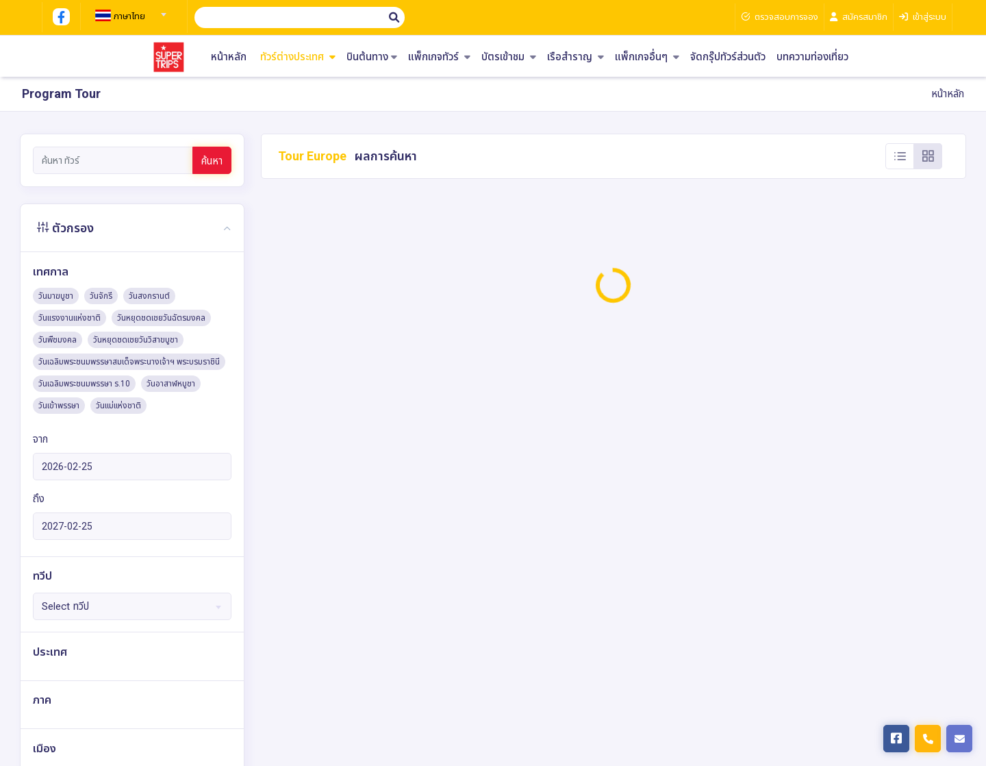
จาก (40, 439)
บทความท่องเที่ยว (812, 57)
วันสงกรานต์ (149, 296)
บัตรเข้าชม (508, 57)
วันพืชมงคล (57, 340)
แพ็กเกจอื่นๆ (647, 57)
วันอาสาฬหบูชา (171, 383)
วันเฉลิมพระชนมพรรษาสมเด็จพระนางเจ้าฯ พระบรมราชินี (129, 362)
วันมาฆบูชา (55, 296)
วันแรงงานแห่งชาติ (69, 318)
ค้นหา (212, 161)
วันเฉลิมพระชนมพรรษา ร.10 (84, 383)
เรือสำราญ (575, 57)
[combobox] (129, 10)
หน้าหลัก (228, 57)
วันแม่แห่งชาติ (118, 405)
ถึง (39, 499)
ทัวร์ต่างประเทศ (298, 57)
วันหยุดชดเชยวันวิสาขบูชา (135, 340)
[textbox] (129, 16)
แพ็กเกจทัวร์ (439, 57)
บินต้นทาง (371, 57)
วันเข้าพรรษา (58, 405)
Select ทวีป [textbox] (65, 606)
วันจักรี (101, 296)
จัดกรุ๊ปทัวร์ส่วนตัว (728, 57)
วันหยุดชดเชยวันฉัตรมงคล (161, 318)
